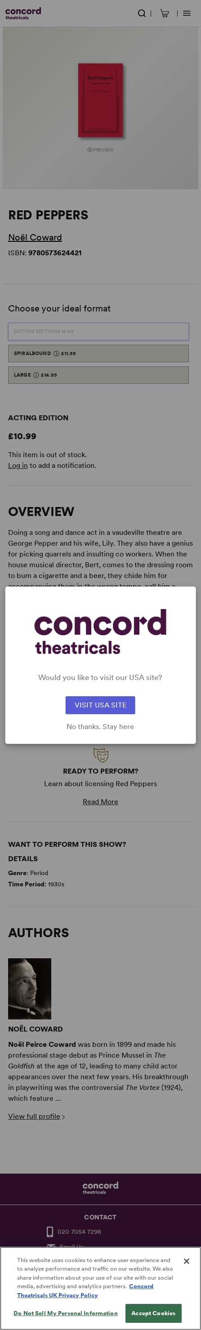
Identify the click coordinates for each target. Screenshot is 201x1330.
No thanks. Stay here (100, 726)
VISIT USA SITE (100, 705)
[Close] (187, 1275)
